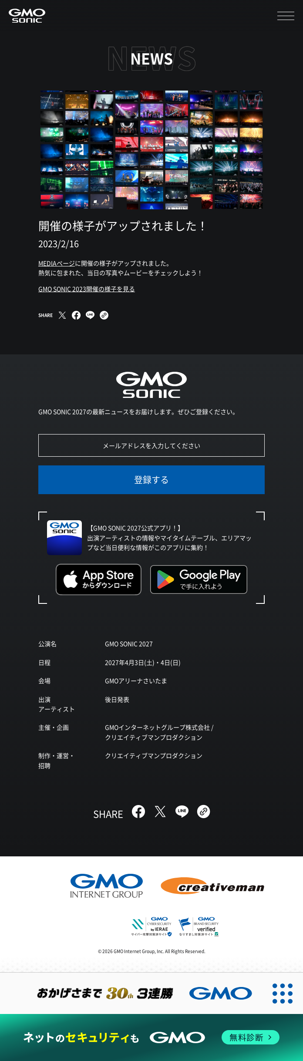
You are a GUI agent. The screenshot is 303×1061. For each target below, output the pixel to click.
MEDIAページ (56, 263)
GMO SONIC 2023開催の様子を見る (86, 288)
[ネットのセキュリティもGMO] (151, 1037)
